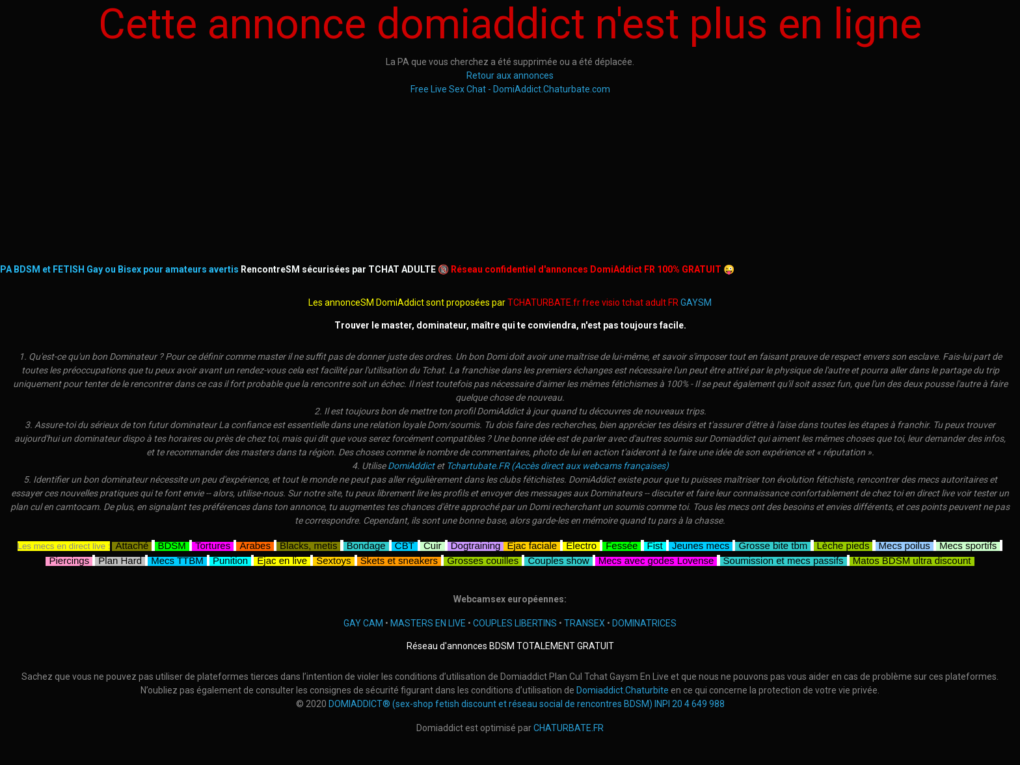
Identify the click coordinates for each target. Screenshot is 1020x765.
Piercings (69, 559)
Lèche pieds (843, 544)
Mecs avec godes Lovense (656, 559)
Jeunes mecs (700, 544)
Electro (581, 544)
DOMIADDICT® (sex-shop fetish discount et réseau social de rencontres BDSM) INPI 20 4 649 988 (527, 704)
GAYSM (696, 302)
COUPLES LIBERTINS (515, 623)
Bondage (366, 544)
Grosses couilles (482, 559)
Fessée (622, 544)
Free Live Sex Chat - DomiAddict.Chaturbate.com (510, 89)
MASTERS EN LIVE (428, 623)
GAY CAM (363, 623)
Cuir (432, 544)
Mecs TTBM (177, 559)
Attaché (131, 544)
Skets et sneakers (399, 559)
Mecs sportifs (968, 544)
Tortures (212, 544)
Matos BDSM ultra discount (912, 559)
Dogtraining (476, 544)
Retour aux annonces (510, 75)
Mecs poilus (904, 544)
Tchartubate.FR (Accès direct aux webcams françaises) (557, 466)
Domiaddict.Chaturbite (622, 690)
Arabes (255, 544)
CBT (404, 544)
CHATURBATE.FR (568, 728)
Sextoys (333, 559)
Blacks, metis (308, 544)
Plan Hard (120, 559)
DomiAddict (411, 466)
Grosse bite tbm (772, 544)
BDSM (172, 544)
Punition (230, 559)
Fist (655, 544)
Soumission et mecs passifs (783, 559)
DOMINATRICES (644, 623)
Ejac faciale (532, 544)
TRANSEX (584, 623)
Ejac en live (282, 559)
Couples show (558, 559)
